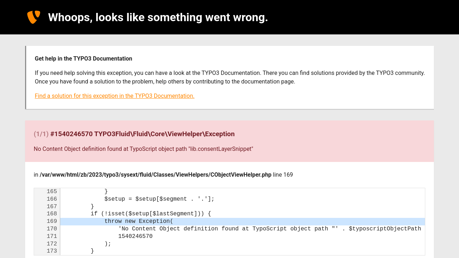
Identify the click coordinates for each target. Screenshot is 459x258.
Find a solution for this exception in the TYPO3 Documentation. (114, 95)
